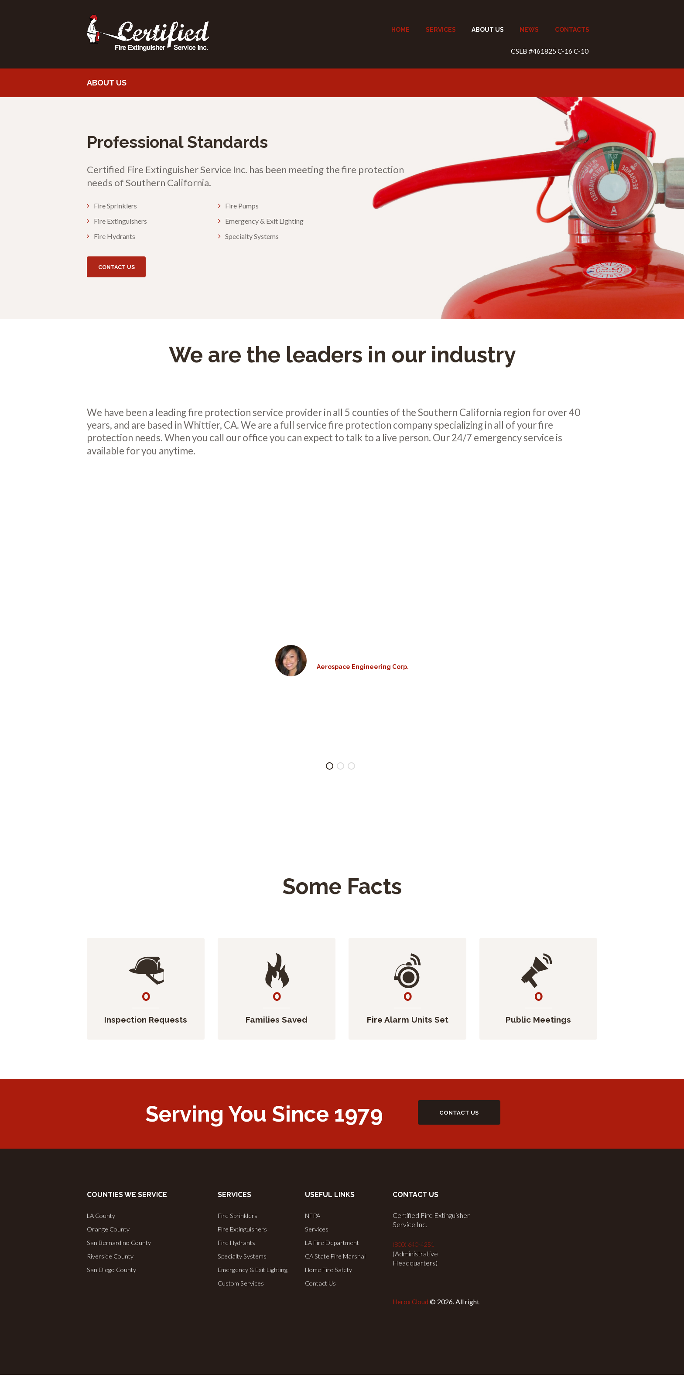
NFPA (314, 1219)
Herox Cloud (412, 1305)
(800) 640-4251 (416, 1248)
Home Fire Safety (332, 1271)
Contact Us (322, 1284)
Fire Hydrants (239, 1245)
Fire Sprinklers (239, 1219)
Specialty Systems (245, 1258)
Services (318, 1232)
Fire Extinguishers (244, 1232)
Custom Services (243, 1284)
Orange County (109, 1232)
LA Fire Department (335, 1245)
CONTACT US (131, 269)
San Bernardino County (121, 1245)
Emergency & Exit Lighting (256, 1271)
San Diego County (113, 1271)
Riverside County (112, 1258)
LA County (102, 1219)
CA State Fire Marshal (338, 1258)
